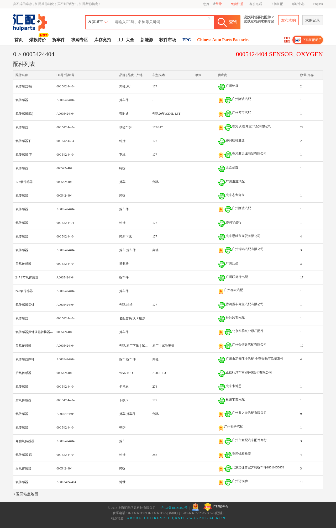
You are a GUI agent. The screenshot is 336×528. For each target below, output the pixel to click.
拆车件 (58, 40)
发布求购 (288, 20)
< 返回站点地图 (25, 494)
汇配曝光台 (215, 507)
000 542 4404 (65, 141)
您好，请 (212, 4)
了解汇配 (277, 4)
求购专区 (79, 40)
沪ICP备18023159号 (173, 508)
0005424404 (64, 168)
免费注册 (237, 4)
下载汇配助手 (308, 40)
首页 (18, 40)
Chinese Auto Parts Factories (223, 40)
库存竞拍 (102, 40)
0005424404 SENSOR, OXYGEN (279, 54)
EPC (186, 40)
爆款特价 (38, 39)
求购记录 (312, 20)
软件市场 (167, 40)
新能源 (146, 40)
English (318, 4)
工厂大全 (125, 40)
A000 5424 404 (66, 482)
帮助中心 (298, 4)
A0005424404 (65, 100)
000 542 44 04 (65, 86)
